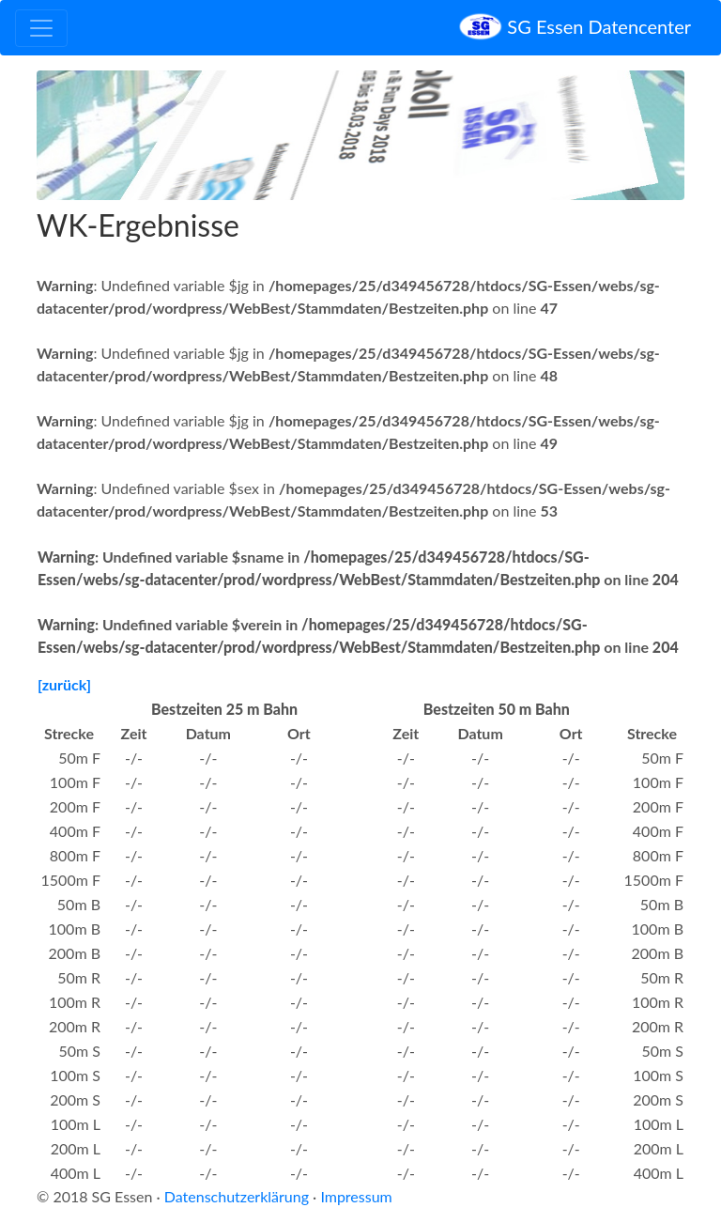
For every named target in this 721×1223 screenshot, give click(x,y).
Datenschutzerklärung (236, 1196)
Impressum (355, 1196)
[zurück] (64, 684)
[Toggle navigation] (41, 28)
